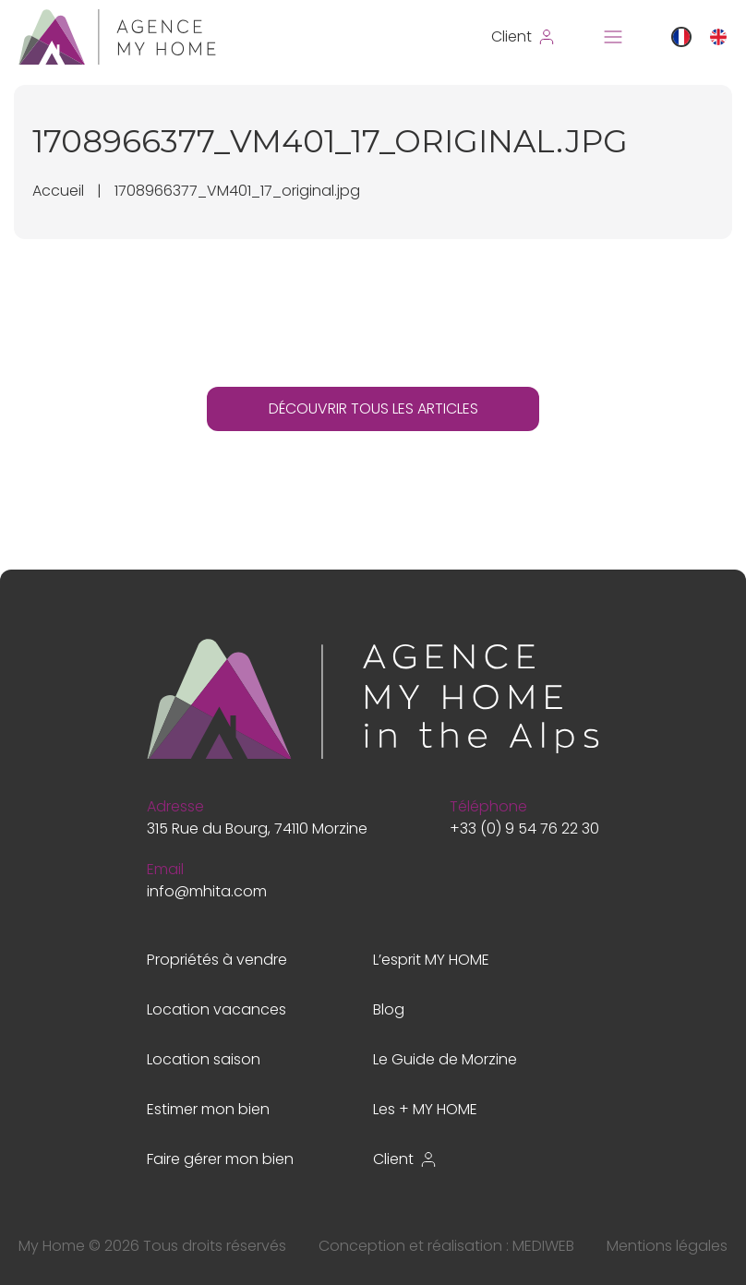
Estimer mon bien (208, 1109)
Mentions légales (667, 1245)
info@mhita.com (207, 891)
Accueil (58, 190)
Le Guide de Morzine (445, 1059)
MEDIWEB (543, 1245)
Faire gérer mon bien (220, 1159)
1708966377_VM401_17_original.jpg (237, 190)
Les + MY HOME (425, 1109)
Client (405, 1159)
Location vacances (216, 1009)
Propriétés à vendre (217, 959)
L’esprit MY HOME (431, 959)
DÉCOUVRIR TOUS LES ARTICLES (373, 408)
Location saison (203, 1059)
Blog (388, 1009)
